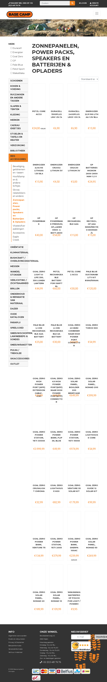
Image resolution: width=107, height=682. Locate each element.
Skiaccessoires (19, 358)
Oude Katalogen (17, 315)
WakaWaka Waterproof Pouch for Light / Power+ (74, 598)
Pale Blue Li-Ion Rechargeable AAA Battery (38, 331)
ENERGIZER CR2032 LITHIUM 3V (56, 167)
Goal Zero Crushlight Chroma (39, 488)
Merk (11, 44)
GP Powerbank (39, 221)
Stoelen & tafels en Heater (16, 137)
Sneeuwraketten (21, 345)
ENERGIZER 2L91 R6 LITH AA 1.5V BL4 (91, 114)
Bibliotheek (17, 150)
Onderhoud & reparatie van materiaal (17, 299)
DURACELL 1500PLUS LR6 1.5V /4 (56, 114)
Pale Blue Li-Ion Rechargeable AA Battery (56, 331)
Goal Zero (16, 56)
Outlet (14, 364)
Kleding (15, 114)
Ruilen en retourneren (16, 639)
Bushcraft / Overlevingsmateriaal (24, 259)
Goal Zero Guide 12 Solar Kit (92, 488)
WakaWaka (17, 73)
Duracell (16, 48)
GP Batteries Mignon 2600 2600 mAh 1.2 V (92, 170)
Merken (14, 120)
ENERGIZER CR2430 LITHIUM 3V (74, 167)
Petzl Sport (17, 69)
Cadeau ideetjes (15, 127)
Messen (14, 266)
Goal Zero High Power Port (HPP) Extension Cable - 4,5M (39, 387)
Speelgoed (17, 328)
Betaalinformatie (14, 646)
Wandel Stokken (15, 273)
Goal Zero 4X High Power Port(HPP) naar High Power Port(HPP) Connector (56, 390)
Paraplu (15, 322)
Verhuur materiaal (15, 652)
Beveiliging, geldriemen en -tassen (19, 169)
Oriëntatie (16, 247)
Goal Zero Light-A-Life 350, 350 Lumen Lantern (39, 277)
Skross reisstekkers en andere (19, 193)
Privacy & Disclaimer (16, 642)
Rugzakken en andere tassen (17, 97)
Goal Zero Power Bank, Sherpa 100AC (74, 544)
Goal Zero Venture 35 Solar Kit (74, 488)
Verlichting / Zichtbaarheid (19, 282)
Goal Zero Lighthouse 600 (56, 488)
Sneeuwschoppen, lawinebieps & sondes (21, 336)
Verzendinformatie (15, 649)
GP (13, 60)
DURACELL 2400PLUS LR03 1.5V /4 (74, 114)
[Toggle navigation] (96, 13)
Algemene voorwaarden (17, 636)
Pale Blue (16, 65)
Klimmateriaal (19, 252)
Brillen (14, 288)
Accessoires (19, 233)
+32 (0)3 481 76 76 (51, 662)
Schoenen (16, 80)
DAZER (14, 308)
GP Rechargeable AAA (74, 221)
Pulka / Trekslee (16, 351)
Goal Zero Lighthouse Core (91, 435)
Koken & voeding (15, 87)
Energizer (16, 52)
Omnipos (11, 671)
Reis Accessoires (18, 157)
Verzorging (17, 145)
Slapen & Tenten (15, 108)
